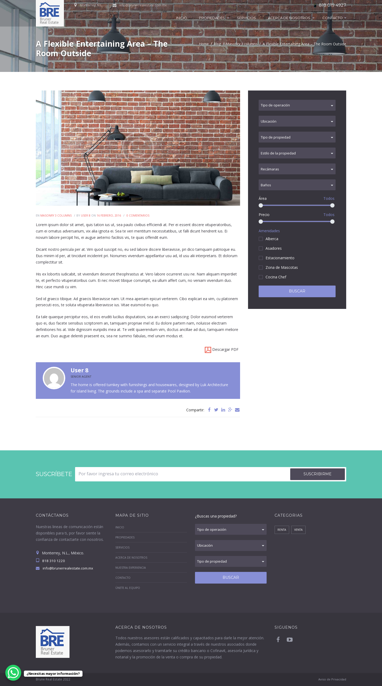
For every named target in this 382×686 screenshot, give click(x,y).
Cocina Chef (276, 281)
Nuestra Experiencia (131, 567)
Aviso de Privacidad (331, 679)
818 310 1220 (53, 560)
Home (202, 43)
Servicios (246, 18)
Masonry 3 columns (243, 43)
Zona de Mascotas (282, 272)
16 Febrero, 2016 (109, 215)
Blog (217, 43)
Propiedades (212, 18)
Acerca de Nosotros (289, 18)
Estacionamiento (280, 262)
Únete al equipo (128, 588)
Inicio (181, 18)
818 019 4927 (332, 5)
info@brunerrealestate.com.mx (143, 5)
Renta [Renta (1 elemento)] (282, 530)
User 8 (86, 215)
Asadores (274, 253)
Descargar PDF (221, 350)
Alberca (272, 243)
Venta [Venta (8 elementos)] (299, 530)
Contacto (332, 18)
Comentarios (139, 215)
